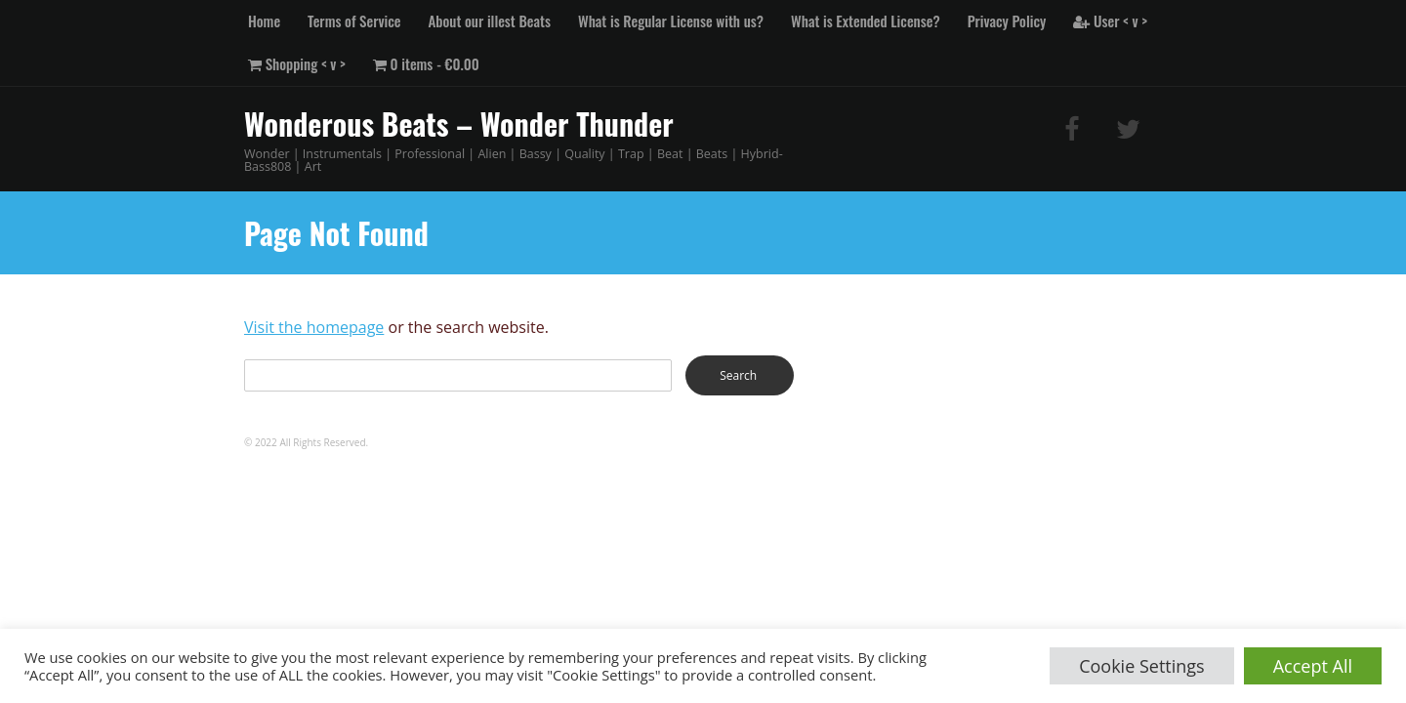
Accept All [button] (1312, 666)
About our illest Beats (490, 20)
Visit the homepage (314, 327)
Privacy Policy (1007, 20)
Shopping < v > (297, 63)
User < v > (1110, 20)
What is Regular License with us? (671, 20)
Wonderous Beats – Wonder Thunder (459, 123)
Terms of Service (354, 20)
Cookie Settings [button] (1142, 666)
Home (264, 20)
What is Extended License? (865, 20)
